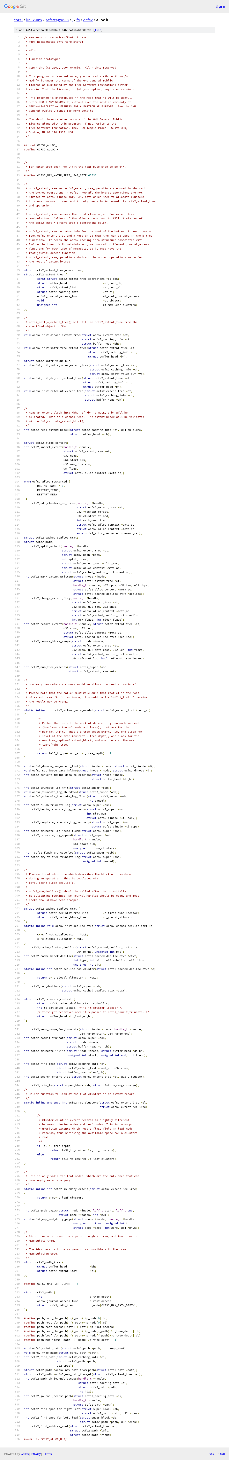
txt (211, 1453)
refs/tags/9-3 (57, 19)
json (221, 1453)
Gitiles (25, 1454)
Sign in (220, 6)
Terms (47, 1454)
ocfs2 (88, 19)
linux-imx (34, 19)
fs (78, 19)
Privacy (36, 1454)
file (98, 30)
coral (18, 19)
